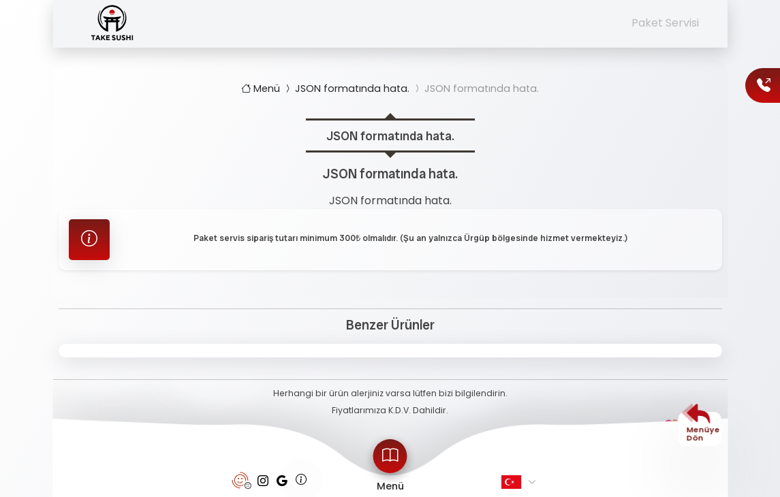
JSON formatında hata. (346, 88)
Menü (262, 88)
